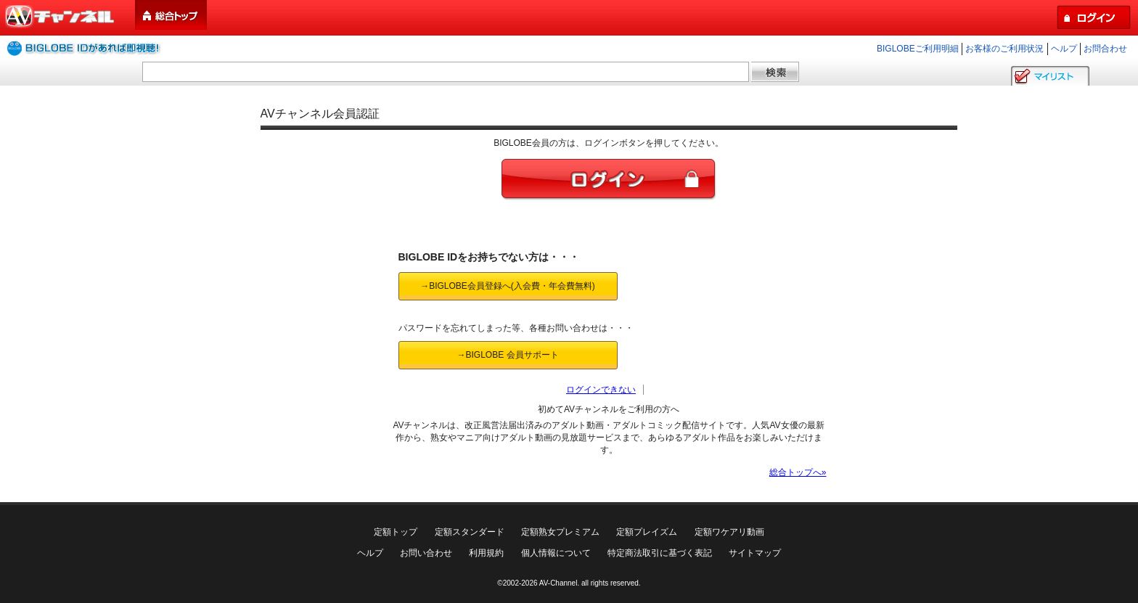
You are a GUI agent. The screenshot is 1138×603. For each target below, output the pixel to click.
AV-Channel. (559, 583)
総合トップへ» (798, 472)
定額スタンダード (469, 532)
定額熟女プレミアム (560, 532)
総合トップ (172, 15)
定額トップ (395, 532)
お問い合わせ (426, 553)
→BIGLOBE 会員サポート (507, 355)
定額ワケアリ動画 (729, 532)
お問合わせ (1105, 49)
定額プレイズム (646, 532)
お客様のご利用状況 (1004, 49)
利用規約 (486, 553)
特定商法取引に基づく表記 (659, 553)
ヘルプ (1064, 49)
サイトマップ (755, 553)
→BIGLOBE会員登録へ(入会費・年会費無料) (507, 286)
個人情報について (556, 553)
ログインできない (601, 390)
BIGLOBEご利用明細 (918, 49)
